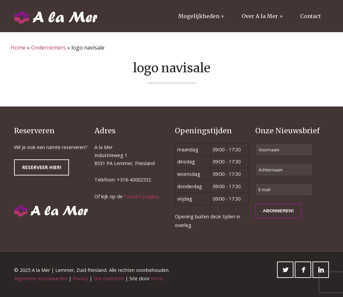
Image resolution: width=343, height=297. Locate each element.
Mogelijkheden (198, 16)
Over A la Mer (260, 16)
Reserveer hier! (41, 167)
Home (18, 47)
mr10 (156, 278)
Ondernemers (48, 47)
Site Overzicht (108, 278)
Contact (310, 16)
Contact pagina (141, 196)
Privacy (80, 278)
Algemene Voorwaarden (40, 278)
